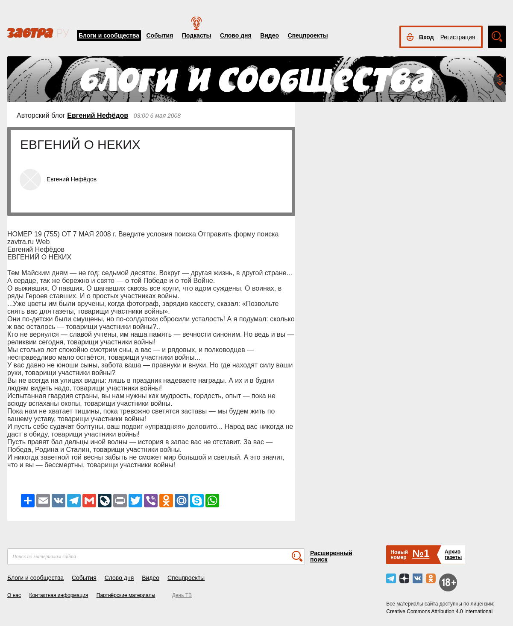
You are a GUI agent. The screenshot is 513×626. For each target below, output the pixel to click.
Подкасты (196, 35)
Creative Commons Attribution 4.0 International (439, 611)
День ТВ (182, 595)
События (159, 35)
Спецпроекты (308, 35)
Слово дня (236, 35)
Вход (426, 37)
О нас (14, 595)
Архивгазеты (453, 554)
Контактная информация (58, 595)
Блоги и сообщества (109, 35)
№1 (420, 553)
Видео (269, 35)
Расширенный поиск (331, 556)
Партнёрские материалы (126, 595)
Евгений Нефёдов (97, 115)
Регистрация (457, 37)
